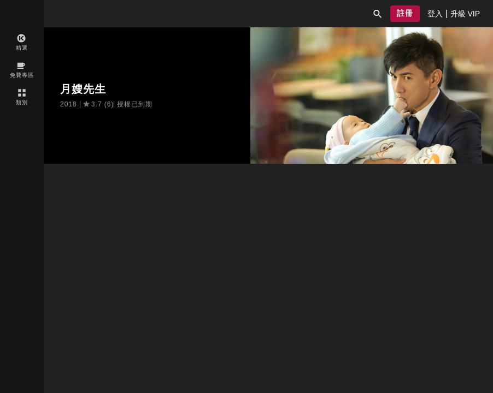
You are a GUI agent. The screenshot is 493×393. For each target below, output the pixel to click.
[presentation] (435, 13)
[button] (378, 14)
